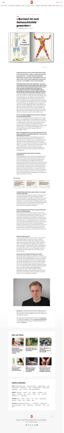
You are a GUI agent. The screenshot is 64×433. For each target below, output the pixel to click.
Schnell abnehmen (43, 403)
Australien (25, 392)
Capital (28, 5)
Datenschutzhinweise (43, 419)
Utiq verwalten (18, 420)
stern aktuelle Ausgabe (37, 387)
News (2, 5)
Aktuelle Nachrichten (41, 386)
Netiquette (23, 420)
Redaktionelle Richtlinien (33, 419)
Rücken (19, 400)
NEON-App (24, 322)
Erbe (45, 392)
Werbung (35, 420)
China (30, 392)
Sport (60, 5)
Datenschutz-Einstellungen (42, 420)
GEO (25, 5)
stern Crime (32, 5)
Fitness (36, 398)
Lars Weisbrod (20, 28)
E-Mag (26, 319)
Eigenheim (34, 392)
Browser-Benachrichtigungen (34, 389)
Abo (58, 2)
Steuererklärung (36, 403)
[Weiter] (61, 5)
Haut (32, 398)
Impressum (17, 419)
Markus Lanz (13, 5)
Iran (9, 5)
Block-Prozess (18, 5)
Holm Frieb (19, 310)
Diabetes (23, 398)
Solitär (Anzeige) (24, 395)
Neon (17, 14)
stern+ (23, 5)
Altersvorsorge (18, 392)
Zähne (33, 400)
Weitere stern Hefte (46, 387)
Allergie (18, 398)
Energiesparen (40, 392)
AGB (38, 419)
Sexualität (28, 400)
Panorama (45, 5)
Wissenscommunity (15, 387)
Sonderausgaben (14, 389)
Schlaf (24, 400)
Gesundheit (49, 5)
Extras (5, 5)
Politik (42, 5)
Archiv (48, 386)
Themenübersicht (23, 387)
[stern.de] (32, 2)
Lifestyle (53, 5)
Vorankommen (21, 14)
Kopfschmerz (14, 400)
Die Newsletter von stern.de (20, 386)
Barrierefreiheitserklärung (24, 419)
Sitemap (29, 387)
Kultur (57, 5)
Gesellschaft (38, 5)
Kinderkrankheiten (43, 398)
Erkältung (28, 398)
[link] (61, 2)
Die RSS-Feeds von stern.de (31, 386)
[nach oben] (52, 416)
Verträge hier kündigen (29, 420)
